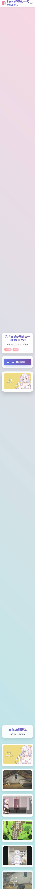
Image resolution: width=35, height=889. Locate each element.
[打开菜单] (31, 3)
